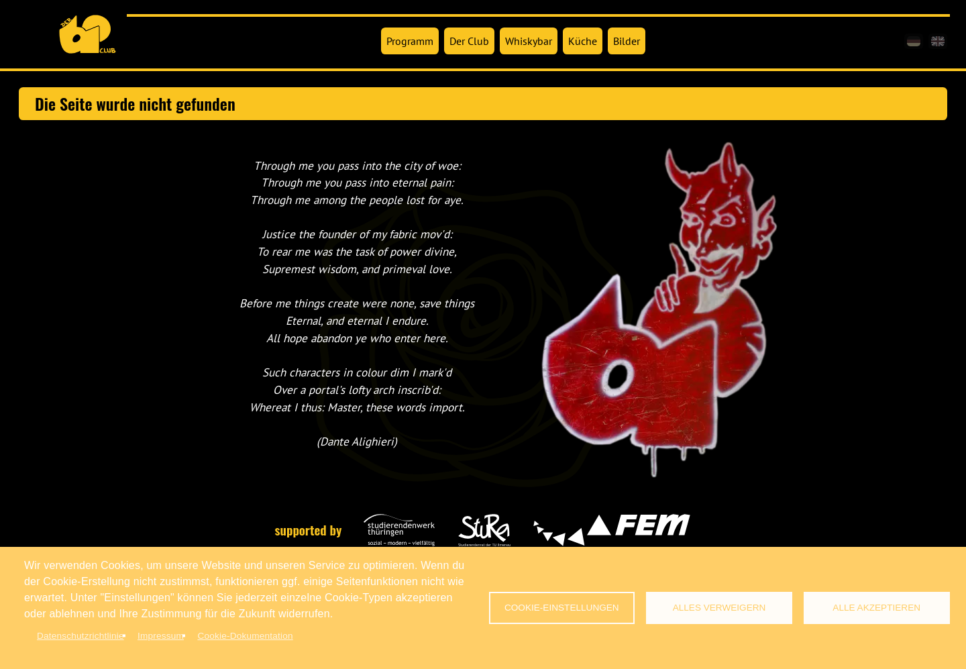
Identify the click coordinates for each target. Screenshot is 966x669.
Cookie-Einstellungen (561, 608)
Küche (582, 41)
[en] (937, 41)
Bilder (626, 41)
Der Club (469, 41)
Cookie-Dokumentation (244, 636)
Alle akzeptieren (876, 608)
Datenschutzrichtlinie (80, 636)
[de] (913, 41)
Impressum (161, 636)
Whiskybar (528, 41)
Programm (409, 41)
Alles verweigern (719, 608)
